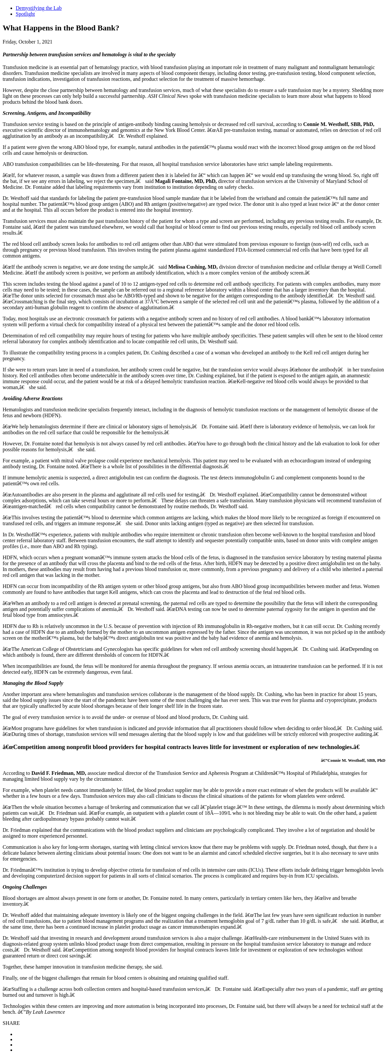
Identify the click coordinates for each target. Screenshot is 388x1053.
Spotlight (25, 14)
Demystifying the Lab (39, 8)
